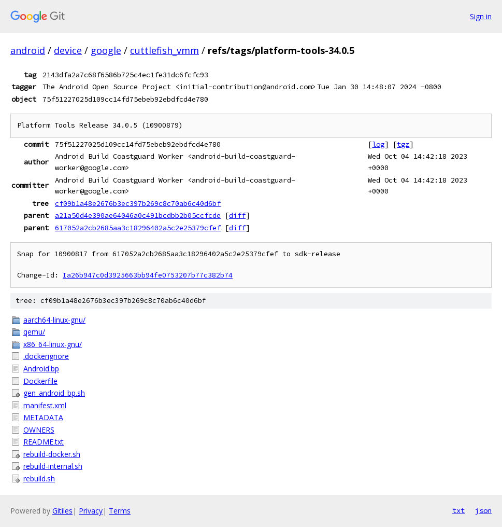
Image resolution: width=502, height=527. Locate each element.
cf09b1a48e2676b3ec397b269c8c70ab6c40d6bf (138, 203)
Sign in (481, 16)
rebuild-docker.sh (51, 454)
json (483, 510)
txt (458, 510)
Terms (120, 511)
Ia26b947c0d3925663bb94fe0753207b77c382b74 (148, 275)
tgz (403, 144)
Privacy (91, 511)
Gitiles (62, 511)
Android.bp (41, 368)
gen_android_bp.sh (54, 393)
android (27, 50)
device (68, 50)
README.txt (43, 442)
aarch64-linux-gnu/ (54, 320)
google (106, 50)
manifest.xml (44, 405)
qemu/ (34, 332)
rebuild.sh (39, 478)
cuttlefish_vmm (164, 50)
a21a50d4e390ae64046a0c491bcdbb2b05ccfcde (138, 215)
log (378, 144)
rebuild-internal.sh (52, 466)
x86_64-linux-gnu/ (52, 344)
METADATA (43, 417)
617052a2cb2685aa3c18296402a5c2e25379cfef (138, 227)
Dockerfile (40, 381)
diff (237, 215)
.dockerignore (46, 356)
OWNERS (38, 430)
